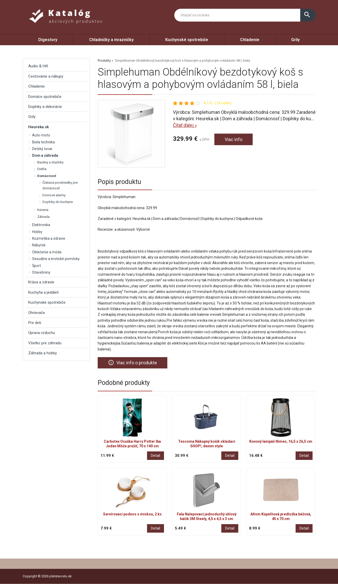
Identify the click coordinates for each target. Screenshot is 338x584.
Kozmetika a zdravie (48, 238)
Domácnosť (46, 176)
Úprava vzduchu (41, 332)
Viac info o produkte (132, 362)
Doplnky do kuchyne (57, 202)
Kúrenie (42, 210)
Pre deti (34, 322)
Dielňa (42, 169)
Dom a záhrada (45, 155)
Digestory (47, 39)
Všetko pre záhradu (44, 343)
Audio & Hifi (38, 66)
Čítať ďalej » (185, 125)
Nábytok (38, 245)
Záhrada (43, 217)
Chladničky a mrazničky (111, 39)
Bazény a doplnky (50, 162)
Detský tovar (42, 149)
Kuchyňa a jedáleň (43, 292)
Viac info (233, 139)
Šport (36, 266)
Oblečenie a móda (46, 252)
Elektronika (41, 225)
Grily (295, 39)
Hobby (37, 232)
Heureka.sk (38, 127)
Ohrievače (36, 312)
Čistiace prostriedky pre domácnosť (60, 185)
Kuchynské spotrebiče (186, 39)
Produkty (104, 60)
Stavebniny (41, 272)
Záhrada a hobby (42, 353)
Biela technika (43, 142)
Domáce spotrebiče (44, 96)
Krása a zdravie (41, 282)
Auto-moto (41, 135)
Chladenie (249, 39)
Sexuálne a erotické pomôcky (56, 259)
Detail (155, 455)
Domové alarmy (54, 195)
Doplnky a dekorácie (45, 106)
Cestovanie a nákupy (45, 76)
